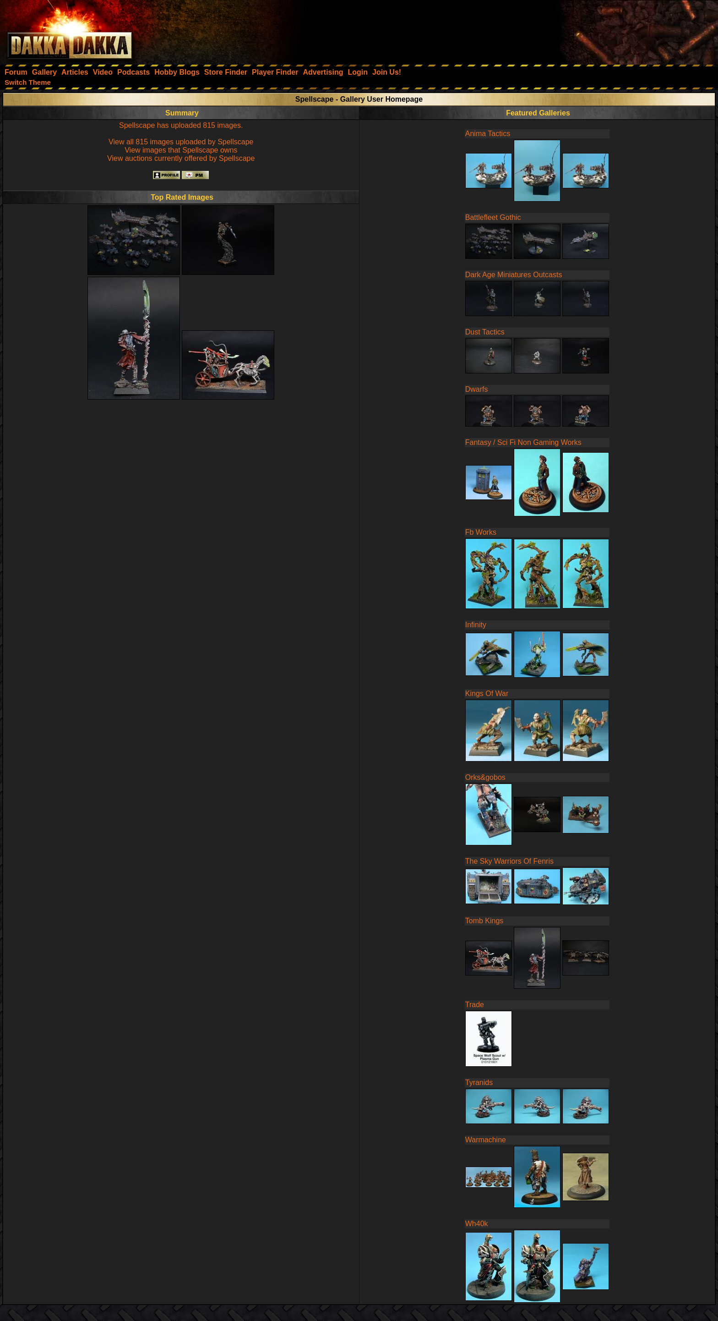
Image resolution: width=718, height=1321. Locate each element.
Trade (474, 1005)
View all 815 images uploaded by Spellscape (181, 142)
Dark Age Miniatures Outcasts (513, 275)
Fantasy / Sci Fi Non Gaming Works (523, 442)
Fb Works (480, 532)
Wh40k (476, 1224)
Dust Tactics (485, 332)
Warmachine (485, 1140)
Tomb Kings (484, 921)
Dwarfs (476, 389)
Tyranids (479, 1082)
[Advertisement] (595, 30)
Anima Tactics (487, 133)
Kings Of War (487, 693)
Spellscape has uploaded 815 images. (181, 125)
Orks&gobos (485, 777)
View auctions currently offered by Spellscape (181, 158)
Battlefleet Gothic (493, 217)
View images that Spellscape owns (181, 150)
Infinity (475, 625)
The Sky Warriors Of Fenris (509, 861)
